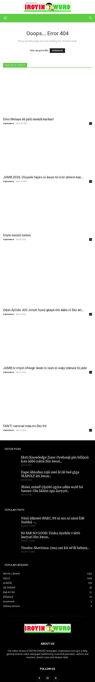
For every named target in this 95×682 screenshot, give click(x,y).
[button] (5, 18)
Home (42, 673)
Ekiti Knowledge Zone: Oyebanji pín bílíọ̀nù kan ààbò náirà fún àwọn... (55, 442)
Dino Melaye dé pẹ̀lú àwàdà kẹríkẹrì (28, 119)
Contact (51, 673)
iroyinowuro (8, 123)
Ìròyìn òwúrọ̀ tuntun (17, 235)
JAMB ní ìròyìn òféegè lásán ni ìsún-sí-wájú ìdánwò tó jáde (45, 351)
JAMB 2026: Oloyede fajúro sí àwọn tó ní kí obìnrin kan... (43, 177)
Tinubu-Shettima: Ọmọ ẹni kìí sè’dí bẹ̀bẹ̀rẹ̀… (55, 531)
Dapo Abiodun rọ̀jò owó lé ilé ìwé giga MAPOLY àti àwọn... (50, 457)
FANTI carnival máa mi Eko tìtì (25, 409)
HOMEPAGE (57, 51)
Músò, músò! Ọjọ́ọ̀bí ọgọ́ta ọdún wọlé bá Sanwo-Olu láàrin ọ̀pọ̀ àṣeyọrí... (52, 472)
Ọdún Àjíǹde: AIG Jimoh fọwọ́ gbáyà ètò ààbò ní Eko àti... (43, 293)
